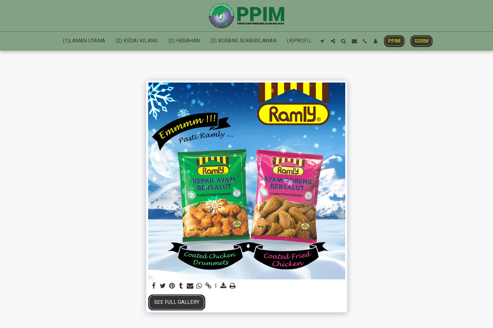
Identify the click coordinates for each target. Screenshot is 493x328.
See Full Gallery (176, 302)
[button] (322, 41)
